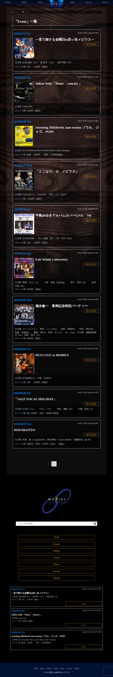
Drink (24, 2)
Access (89, 2)
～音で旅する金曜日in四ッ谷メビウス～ (67, 39)
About (105, 2)
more (84, 603)
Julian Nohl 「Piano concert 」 (59, 83)
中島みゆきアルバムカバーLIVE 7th (63, 215)
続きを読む (91, 44)
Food (40, 2)
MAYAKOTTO (24, 430)
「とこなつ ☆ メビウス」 (57, 171)
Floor (72, 2)
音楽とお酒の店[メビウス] (59, 672)
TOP (56, 537)
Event (8, 2)
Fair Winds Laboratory (52, 259)
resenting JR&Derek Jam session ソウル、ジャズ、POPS (38, 636)
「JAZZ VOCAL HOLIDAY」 (35, 399)
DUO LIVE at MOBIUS (52, 355)
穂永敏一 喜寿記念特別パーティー (62, 306)
